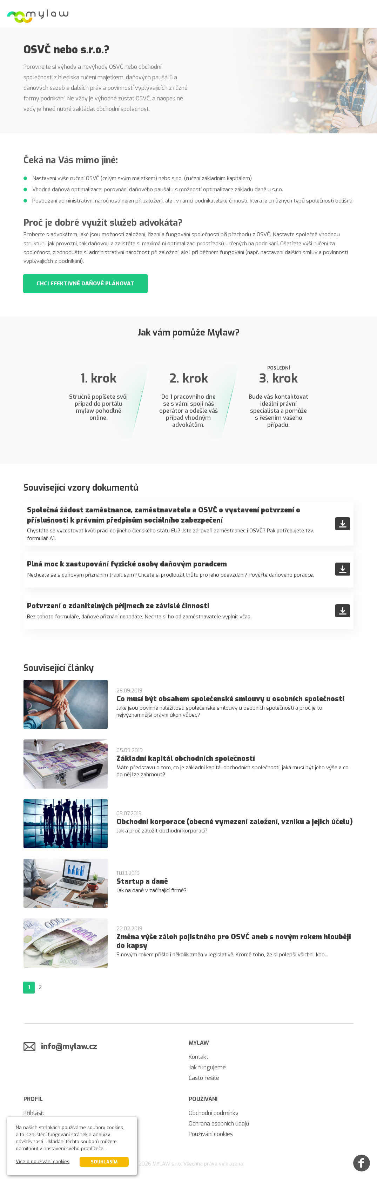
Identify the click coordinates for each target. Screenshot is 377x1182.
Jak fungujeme (207, 1067)
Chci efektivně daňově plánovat (85, 283)
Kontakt (198, 1057)
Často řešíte (204, 1078)
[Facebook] (361, 1163)
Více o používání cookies (42, 1161)
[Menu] (363, 14)
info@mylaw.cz (69, 1046)
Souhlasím (104, 1162)
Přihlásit (33, 1113)
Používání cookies (211, 1134)
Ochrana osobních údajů (219, 1123)
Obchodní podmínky (213, 1113)
